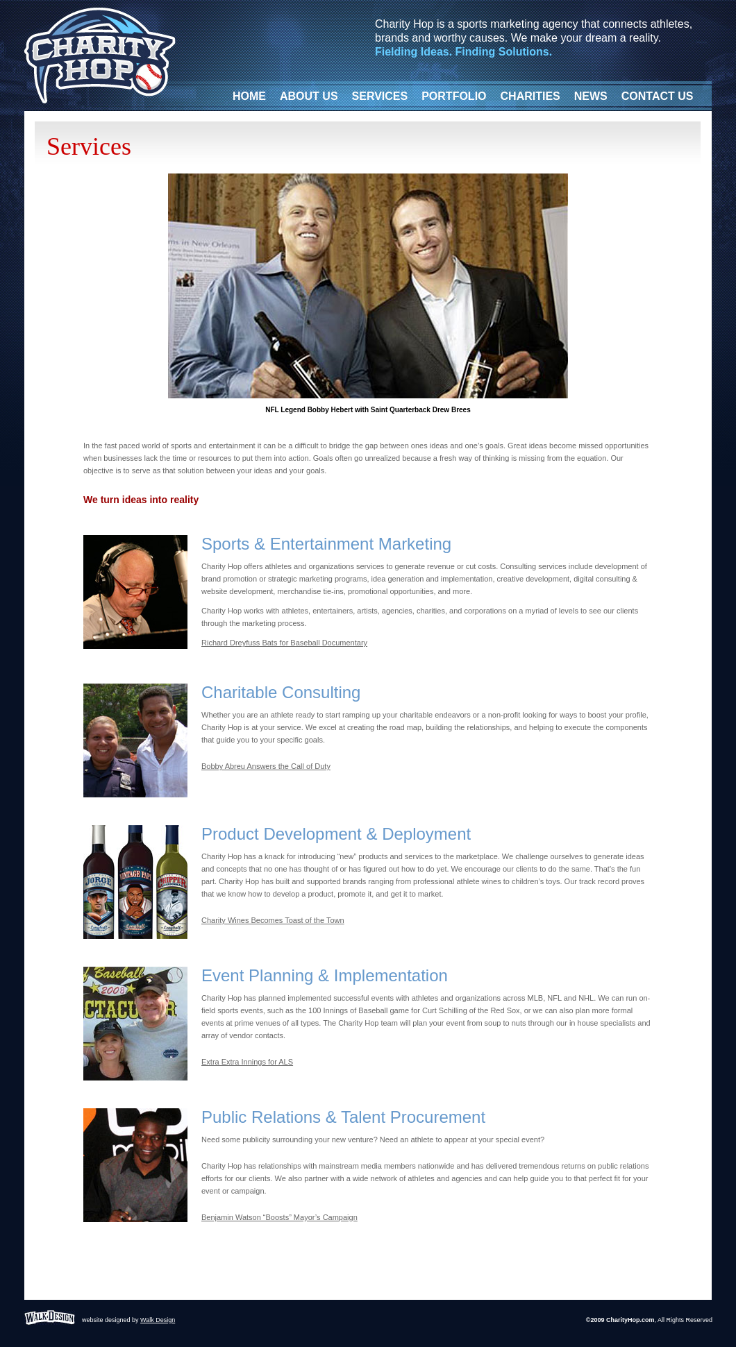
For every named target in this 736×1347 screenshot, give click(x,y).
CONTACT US (657, 96)
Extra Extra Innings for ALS (247, 1062)
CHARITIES (530, 96)
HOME (249, 96)
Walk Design (157, 1319)
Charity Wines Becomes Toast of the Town (272, 920)
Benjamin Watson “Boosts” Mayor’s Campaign (279, 1217)
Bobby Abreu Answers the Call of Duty (266, 766)
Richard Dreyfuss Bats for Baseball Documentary (284, 642)
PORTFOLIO (453, 96)
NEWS (591, 96)
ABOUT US (309, 96)
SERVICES (380, 96)
